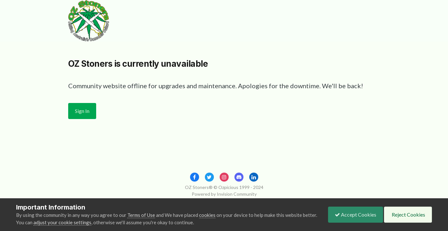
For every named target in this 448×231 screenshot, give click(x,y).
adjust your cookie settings (62, 222)
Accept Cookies (355, 214)
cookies (207, 215)
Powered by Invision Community (224, 194)
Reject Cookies (408, 214)
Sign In (82, 111)
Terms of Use (141, 215)
